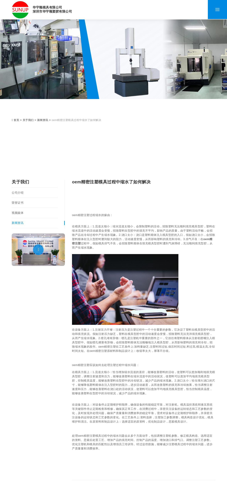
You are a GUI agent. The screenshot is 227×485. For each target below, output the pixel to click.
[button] (38, 249)
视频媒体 (17, 212)
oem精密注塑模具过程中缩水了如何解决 (76, 119)
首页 (15, 119)
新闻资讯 (42, 119)
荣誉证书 (17, 202)
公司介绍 (17, 192)
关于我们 (28, 119)
